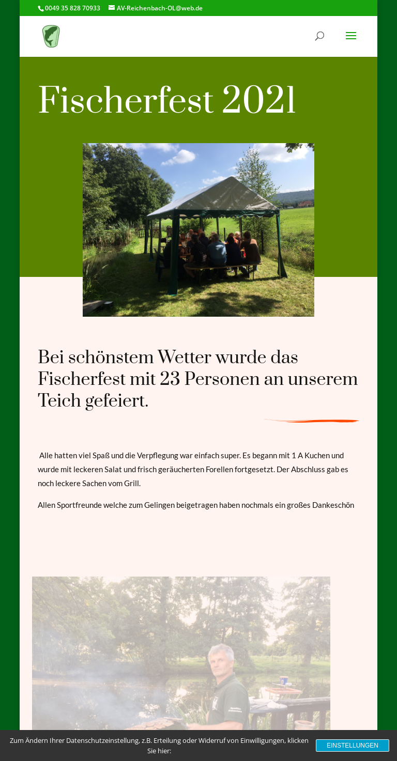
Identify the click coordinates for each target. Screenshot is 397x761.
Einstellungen (352, 745)
